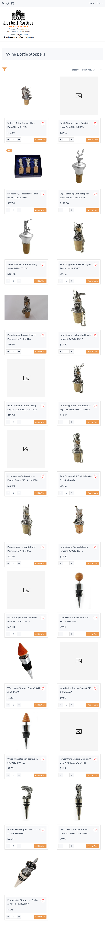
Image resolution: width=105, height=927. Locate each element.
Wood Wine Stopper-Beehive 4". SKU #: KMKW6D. (22, 760)
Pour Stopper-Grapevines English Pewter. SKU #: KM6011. (75, 266)
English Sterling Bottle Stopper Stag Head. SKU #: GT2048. (74, 195)
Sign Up (100, 3)
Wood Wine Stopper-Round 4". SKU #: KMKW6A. (74, 619)
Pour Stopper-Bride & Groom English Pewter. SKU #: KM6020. (22, 478)
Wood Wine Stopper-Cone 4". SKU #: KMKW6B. (23, 690)
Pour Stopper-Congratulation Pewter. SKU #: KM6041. (74, 548)
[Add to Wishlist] (42, 123)
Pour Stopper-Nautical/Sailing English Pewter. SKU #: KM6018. (22, 407)
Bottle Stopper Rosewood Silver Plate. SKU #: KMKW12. (22, 619)
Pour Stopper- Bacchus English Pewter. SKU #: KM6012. (21, 337)
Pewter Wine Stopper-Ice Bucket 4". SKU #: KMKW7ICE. (22, 902)
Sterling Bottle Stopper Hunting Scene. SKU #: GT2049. (22, 266)
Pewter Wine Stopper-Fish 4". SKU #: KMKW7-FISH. (23, 831)
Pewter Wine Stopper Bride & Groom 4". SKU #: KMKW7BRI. (74, 831)
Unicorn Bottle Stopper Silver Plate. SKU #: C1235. (21, 125)
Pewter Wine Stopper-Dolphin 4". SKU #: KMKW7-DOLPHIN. (75, 760)
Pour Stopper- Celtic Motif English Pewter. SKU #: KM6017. (76, 337)
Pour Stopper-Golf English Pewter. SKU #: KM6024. (76, 478)
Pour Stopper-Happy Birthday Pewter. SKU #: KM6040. (21, 548)
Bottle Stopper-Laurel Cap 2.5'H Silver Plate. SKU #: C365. (75, 125)
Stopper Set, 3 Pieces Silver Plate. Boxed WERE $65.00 (22, 195)
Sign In (91, 3)
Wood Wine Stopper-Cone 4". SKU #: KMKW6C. (76, 690)
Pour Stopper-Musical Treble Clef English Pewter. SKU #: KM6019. (75, 407)
